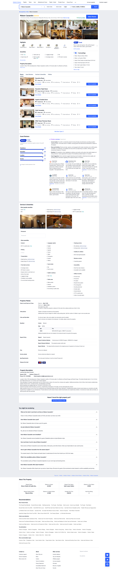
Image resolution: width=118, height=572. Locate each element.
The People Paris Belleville (24, 505)
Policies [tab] (50, 74)
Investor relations (56, 554)
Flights (25, 2)
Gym (22, 209)
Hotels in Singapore (23, 535)
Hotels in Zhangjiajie (49, 532)
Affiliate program (56, 558)
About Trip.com (39, 554)
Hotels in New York (40, 535)
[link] (91, 2)
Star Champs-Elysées (54, 513)
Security (54, 568)
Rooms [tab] (22, 74)
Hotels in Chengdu (40, 532)
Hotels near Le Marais (82, 521)
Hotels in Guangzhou (32, 529)
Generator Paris (38, 510)
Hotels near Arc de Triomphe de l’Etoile (39, 524)
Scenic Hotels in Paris (40, 540)
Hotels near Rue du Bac (54, 524)
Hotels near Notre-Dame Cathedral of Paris (28, 518)
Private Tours (61, 2)
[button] (75, 2)
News (37, 556)
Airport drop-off (50, 211)
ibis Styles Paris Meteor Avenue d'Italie (50, 510)
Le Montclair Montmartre (65, 513)
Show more (22, 67)
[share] (107, 560)
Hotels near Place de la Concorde (73, 518)
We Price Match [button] (81, 17)
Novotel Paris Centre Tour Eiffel (25, 507)
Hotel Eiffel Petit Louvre (38, 507)
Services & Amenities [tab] (40, 74)
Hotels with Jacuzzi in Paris (24, 543)
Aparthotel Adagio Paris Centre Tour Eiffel (28, 513)
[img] (35, 29)
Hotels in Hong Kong (59, 529)
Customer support (23, 554)
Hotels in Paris (86, 475)
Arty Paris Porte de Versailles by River (72, 507)
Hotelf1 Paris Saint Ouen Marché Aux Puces (54, 507)
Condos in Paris (22, 540)
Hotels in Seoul (22, 532)
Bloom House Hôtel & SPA (43, 513)
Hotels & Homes (17, 2)
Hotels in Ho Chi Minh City (60, 532)
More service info (22, 558)
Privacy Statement (40, 563)
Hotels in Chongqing (86, 529)
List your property (56, 561)
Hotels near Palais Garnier (24, 524)
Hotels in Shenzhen (77, 529)
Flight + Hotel (52, 2)
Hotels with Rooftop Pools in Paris (72, 540)
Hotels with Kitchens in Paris (87, 540)
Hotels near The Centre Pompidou (45, 518)
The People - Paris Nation (85, 505)
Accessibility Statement (41, 565)
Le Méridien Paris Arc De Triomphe (26, 510)
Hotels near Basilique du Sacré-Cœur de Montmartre (65, 521)
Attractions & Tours (42, 2)
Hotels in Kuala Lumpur (72, 532)
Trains (30, 2)
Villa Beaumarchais (46, 505)
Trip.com (56, 475)
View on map (76, 69)
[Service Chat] (107, 564)
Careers (37, 558)
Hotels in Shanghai (23, 529)
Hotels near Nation (77, 524)
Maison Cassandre (26, 16)
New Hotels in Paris (60, 540)
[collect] (107, 555)
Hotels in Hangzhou (82, 532)
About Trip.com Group (40, 568)
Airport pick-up (50, 209)
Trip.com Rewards (56, 556)
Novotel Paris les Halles (36, 505)
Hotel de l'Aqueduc (64, 510)
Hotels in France (66, 475)
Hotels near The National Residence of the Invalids (30, 521)
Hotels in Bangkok (50, 529)
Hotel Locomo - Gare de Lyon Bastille (71, 505)
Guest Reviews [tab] (29, 74)
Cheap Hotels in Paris (50, 540)
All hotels (55, 563)
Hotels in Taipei (90, 532)
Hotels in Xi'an (31, 535)
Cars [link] (35, 2)
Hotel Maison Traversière (74, 510)
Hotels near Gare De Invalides (66, 524)
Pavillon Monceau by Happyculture (88, 507)
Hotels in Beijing (41, 529)
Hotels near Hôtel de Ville (59, 518)
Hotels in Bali (47, 535)
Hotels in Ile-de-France (77, 475)
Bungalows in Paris (30, 540)
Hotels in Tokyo (68, 529)
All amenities (23, 60)
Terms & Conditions (40, 561)
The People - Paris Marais (56, 505)
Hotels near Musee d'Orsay (47, 521)
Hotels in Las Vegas (31, 532)
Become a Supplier (57, 565)
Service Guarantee (23, 556)
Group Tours (70, 2)
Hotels (60, 475)
